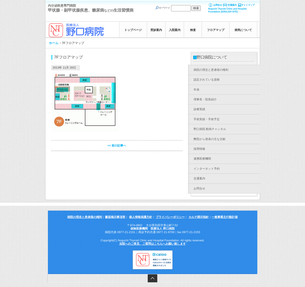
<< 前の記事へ (117, 145)
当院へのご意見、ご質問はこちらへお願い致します (152, 243)
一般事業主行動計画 (225, 217)
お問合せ (217, 5)
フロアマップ (215, 30)
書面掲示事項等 (115, 217)
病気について (243, 30)
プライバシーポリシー (170, 217)
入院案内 (174, 30)
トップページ (133, 30)
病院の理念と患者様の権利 (84, 217)
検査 (193, 30)
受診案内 (156, 30)
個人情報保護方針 (140, 217)
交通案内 (232, 5)
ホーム (53, 43)
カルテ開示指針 (198, 217)
